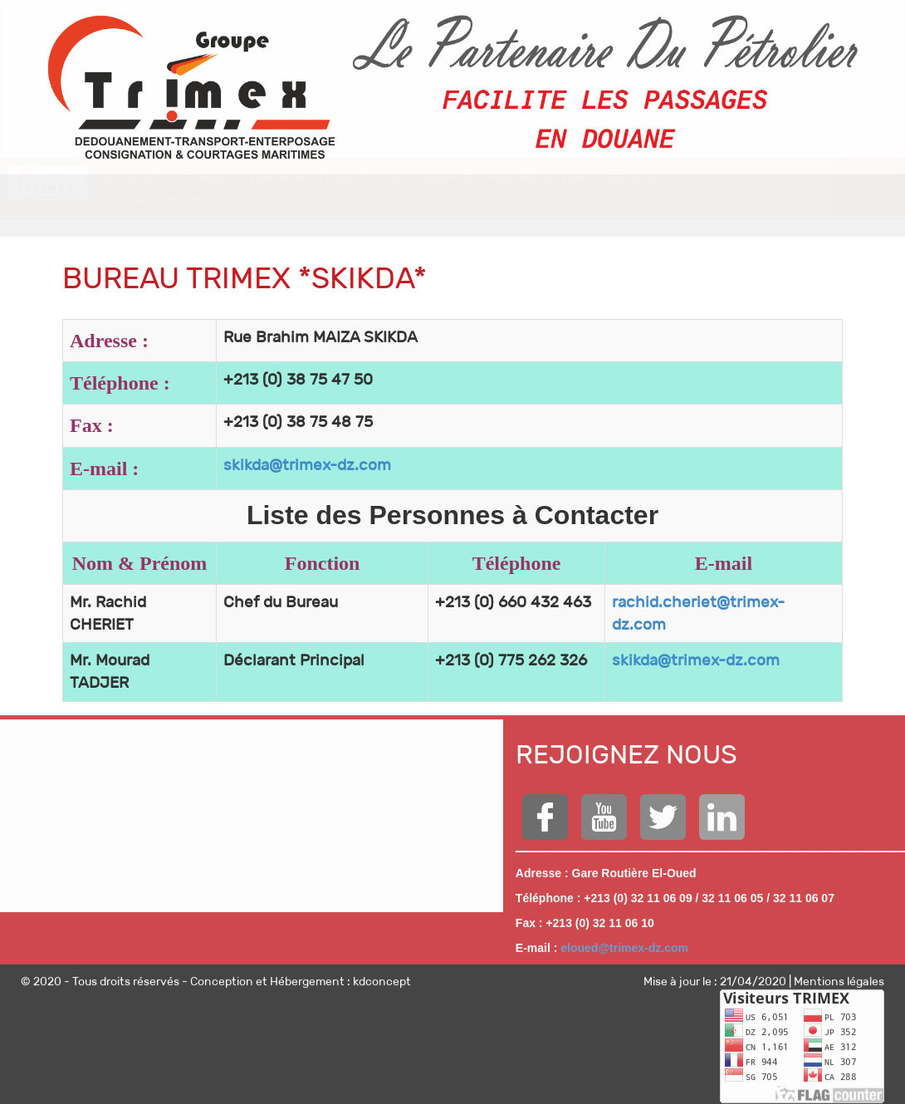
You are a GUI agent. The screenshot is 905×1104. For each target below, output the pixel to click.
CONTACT (210, 217)
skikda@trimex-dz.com (307, 464)
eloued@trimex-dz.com (624, 942)
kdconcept (382, 976)
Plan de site (149, 217)
